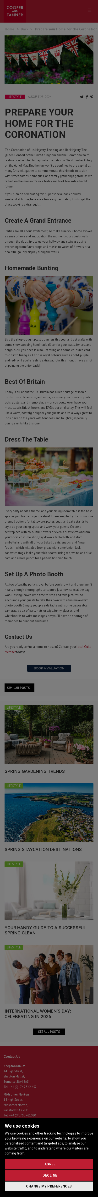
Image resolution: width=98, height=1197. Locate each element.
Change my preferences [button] (49, 1186)
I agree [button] (49, 1164)
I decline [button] (49, 1175)
